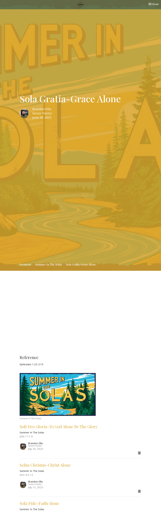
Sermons (25, 264)
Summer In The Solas (48, 264)
